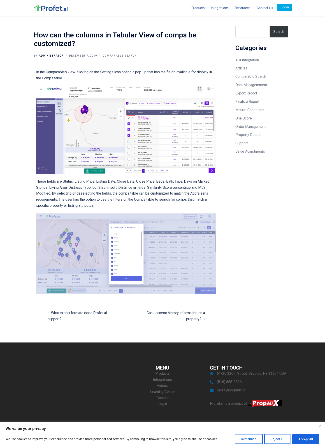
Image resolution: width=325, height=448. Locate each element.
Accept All (305, 439)
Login (285, 7)
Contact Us (265, 8)
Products (198, 8)
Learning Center (162, 392)
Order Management (250, 126)
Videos (162, 386)
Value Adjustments (250, 151)
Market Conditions (249, 110)
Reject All (276, 439)
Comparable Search (119, 55)
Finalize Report (247, 101)
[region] (162, 435)
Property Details (248, 135)
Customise (247, 439)
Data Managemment (251, 85)
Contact (163, 398)
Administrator (51, 55)
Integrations (219, 8)
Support (241, 143)
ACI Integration (247, 60)
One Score (243, 118)
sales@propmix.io (231, 390)
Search (278, 32)
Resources (242, 8)
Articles (241, 68)
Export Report (246, 93)
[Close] (320, 426)
